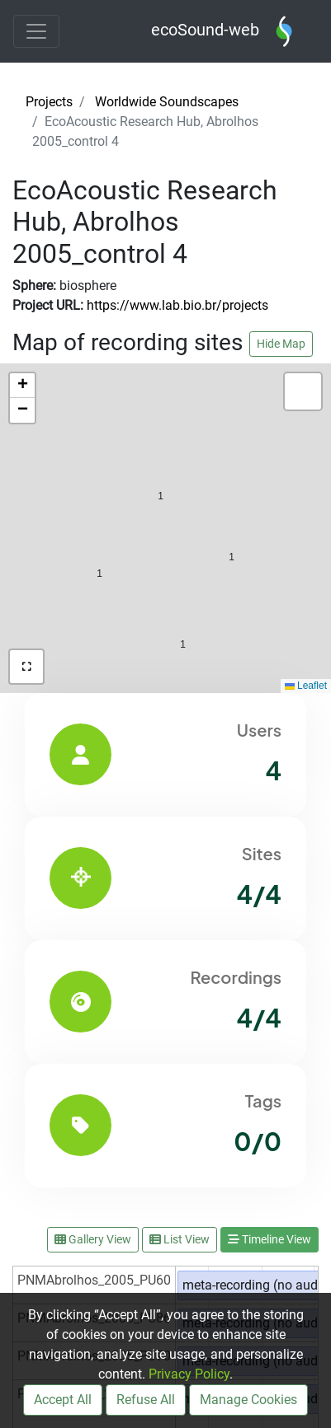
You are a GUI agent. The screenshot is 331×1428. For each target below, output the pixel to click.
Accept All (63, 1399)
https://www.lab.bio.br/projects (177, 305)
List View (179, 1239)
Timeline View (269, 1239)
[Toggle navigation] (36, 31)
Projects (49, 102)
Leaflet (306, 685)
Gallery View (92, 1239)
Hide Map (281, 343)
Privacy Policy (189, 1374)
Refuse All (145, 1399)
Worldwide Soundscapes (167, 102)
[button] (183, 609)
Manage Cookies (248, 1399)
